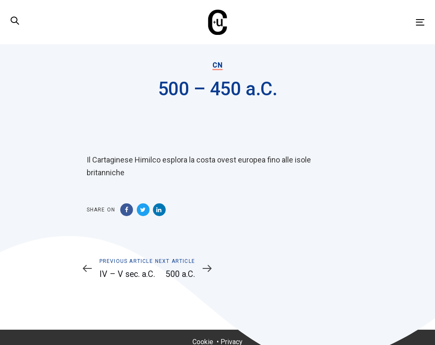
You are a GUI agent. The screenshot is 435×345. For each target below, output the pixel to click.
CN (217, 65)
